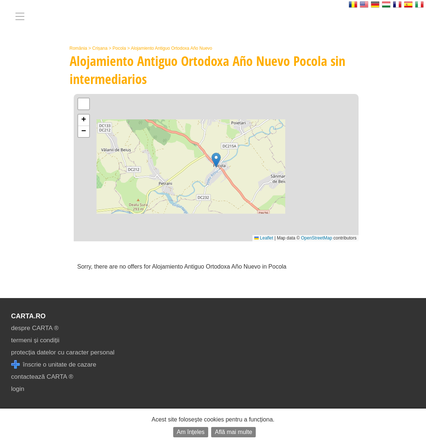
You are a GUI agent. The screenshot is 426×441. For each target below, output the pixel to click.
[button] (216, 160)
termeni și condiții (35, 340)
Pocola (119, 48)
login (17, 388)
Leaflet (263, 238)
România (78, 48)
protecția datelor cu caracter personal (63, 352)
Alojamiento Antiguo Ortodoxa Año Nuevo (171, 48)
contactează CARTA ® (42, 376)
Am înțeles (191, 432)
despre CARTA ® (35, 328)
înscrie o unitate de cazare (53, 364)
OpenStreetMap (316, 238)
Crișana (99, 48)
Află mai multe (233, 432)
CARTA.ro (28, 316)
